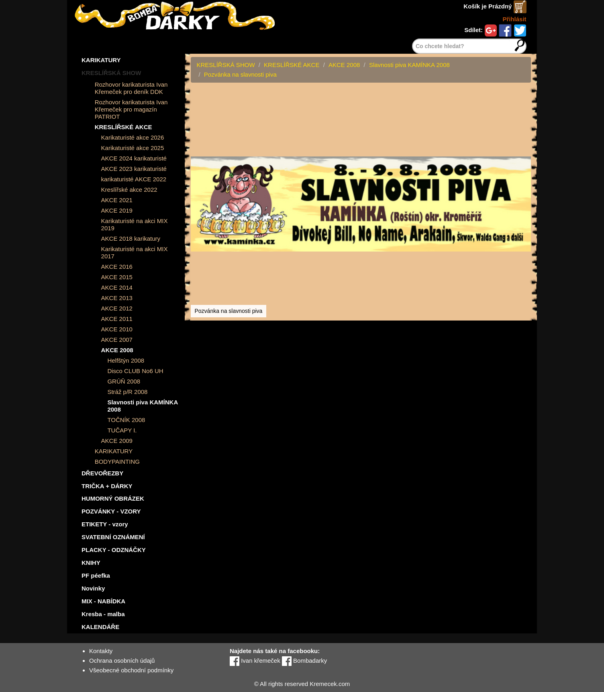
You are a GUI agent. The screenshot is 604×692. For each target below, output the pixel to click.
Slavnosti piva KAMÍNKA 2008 (142, 406)
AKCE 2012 (117, 308)
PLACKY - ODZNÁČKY (114, 549)
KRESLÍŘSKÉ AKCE (123, 127)
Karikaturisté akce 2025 (132, 147)
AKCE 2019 (117, 210)
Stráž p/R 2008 (127, 391)
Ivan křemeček (255, 660)
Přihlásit (514, 19)
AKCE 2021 (117, 200)
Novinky (93, 588)
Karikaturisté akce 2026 (132, 137)
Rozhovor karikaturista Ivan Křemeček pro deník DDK (131, 88)
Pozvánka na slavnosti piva (240, 74)
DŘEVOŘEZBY (102, 473)
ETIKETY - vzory (105, 524)
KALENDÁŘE (100, 626)
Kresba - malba (103, 614)
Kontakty (100, 650)
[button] (523, 97)
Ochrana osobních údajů (122, 660)
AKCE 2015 (117, 277)
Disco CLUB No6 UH (135, 370)
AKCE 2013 (117, 297)
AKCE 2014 (117, 287)
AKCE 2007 (117, 339)
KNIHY (91, 562)
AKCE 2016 (117, 266)
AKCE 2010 (117, 329)
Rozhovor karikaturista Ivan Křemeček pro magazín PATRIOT (131, 109)
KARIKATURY (101, 60)
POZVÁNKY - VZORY (111, 511)
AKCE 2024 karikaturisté (134, 158)
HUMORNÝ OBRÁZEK (113, 498)
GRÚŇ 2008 (123, 381)
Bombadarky (304, 660)
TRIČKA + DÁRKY (107, 486)
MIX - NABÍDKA (103, 601)
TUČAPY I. (122, 430)
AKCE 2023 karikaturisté (134, 168)
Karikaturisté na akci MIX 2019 (134, 224)
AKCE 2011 (117, 318)
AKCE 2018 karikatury (131, 238)
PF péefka (96, 575)
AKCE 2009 (117, 440)
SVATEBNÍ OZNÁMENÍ (113, 537)
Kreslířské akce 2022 (129, 189)
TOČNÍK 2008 (126, 419)
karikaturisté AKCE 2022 (134, 179)
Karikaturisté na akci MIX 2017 (134, 253)
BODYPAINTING (117, 461)
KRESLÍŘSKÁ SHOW (111, 72)
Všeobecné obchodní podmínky (131, 670)
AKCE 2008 (117, 350)
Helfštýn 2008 (125, 360)
